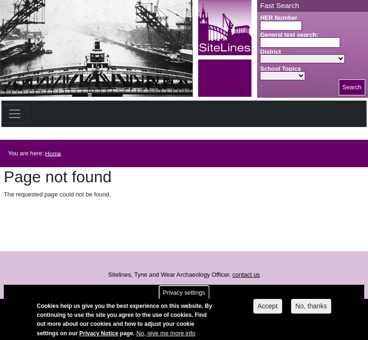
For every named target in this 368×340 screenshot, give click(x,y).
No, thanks (311, 307)
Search (352, 87)
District (270, 51)
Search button (261, 85)
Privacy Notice (98, 334)
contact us (245, 274)
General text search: (289, 34)
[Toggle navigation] (14, 113)
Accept (268, 307)
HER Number (278, 17)
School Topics (280, 68)
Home (53, 153)
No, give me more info (165, 334)
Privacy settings (184, 293)
